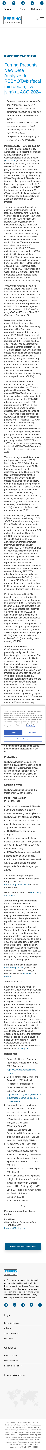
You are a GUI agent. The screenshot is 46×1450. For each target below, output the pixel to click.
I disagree (33, 732)
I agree (13, 732)
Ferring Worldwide (14, 1375)
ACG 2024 (10, 160)
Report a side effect (13, 1366)
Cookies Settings (23, 739)
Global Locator (11, 1356)
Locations (8, 1338)
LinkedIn (27, 973)
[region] (23, 725)
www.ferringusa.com (14, 967)
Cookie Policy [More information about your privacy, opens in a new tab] (30, 726)
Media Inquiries (11, 1361)
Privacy (7, 1328)
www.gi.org (23, 1048)
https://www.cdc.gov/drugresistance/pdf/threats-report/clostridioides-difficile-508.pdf (24, 1098)
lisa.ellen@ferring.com (15, 1228)
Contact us (10, 1347)
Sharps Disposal (11, 1333)
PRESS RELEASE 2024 (20, 56)
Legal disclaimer (11, 1323)
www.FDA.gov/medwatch (16, 884)
